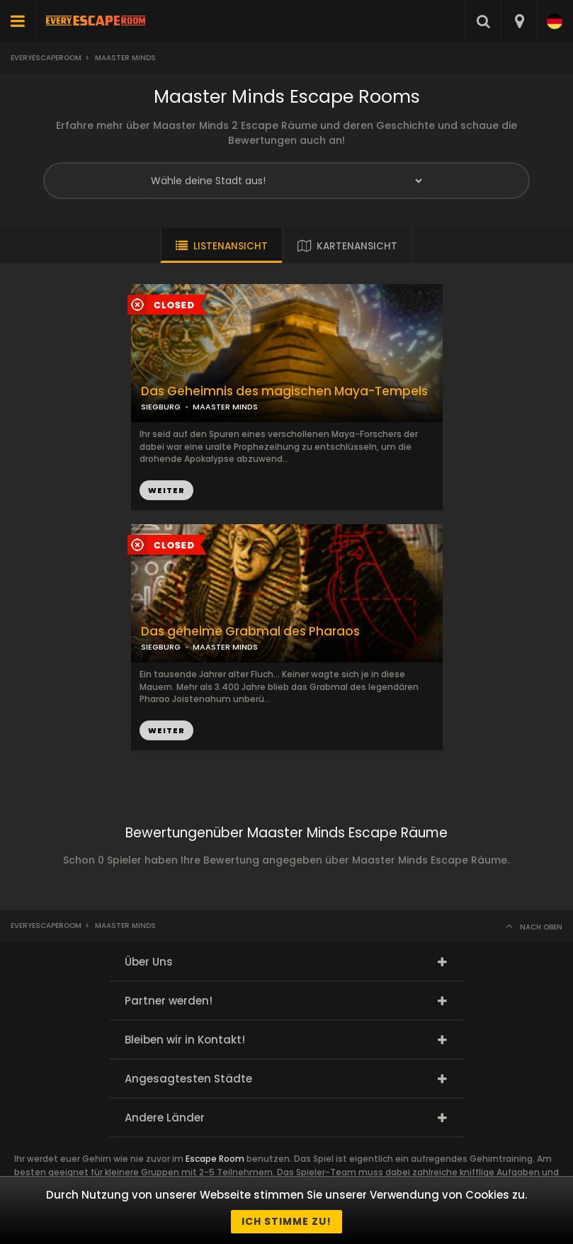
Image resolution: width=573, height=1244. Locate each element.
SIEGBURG (161, 406)
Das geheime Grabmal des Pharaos (250, 631)
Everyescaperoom (46, 57)
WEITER (166, 490)
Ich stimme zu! (286, 1221)
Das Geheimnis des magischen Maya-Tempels (284, 391)
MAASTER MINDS (225, 406)
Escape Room (215, 1159)
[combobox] (519, 21)
